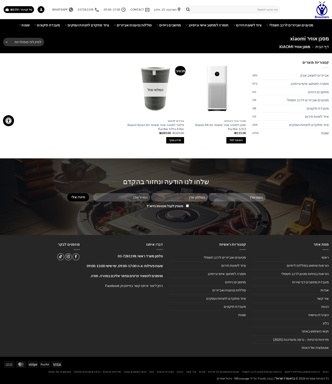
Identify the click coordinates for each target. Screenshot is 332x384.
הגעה (325, 306)
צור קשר (323, 298)
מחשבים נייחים (168, 25)
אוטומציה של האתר (315, 347)
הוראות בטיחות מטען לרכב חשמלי (305, 274)
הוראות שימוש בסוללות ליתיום (308, 265)
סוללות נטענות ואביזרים (133, 25)
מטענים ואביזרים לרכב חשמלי (289, 25)
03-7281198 (127, 256)
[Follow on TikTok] (60, 256)
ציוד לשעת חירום (317, 116)
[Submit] (188, 9)
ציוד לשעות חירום (247, 25)
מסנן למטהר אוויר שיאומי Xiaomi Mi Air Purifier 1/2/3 (220, 127)
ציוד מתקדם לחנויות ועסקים (87, 25)
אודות (325, 290)
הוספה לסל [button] (236, 140)
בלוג (326, 323)
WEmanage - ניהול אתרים (233, 378)
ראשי (325, 257)
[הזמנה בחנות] (23, 42)
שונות (24, 25)
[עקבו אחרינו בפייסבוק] (75, 256)
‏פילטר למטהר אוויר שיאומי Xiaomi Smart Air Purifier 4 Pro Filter (155, 127)
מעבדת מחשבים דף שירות (310, 282)
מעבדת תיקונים (47, 25)
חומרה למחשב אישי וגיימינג (207, 25)
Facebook (112, 286)
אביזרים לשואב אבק (314, 75)
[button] (41, 9)
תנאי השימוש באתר (315, 331)
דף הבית (322, 46)
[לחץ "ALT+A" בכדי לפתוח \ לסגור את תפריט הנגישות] (8, 120)
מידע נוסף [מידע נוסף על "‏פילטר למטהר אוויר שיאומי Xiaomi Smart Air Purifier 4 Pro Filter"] (175, 140)
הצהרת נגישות (318, 315)
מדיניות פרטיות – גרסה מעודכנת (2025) (301, 339)
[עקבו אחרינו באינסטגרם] (68, 256)
